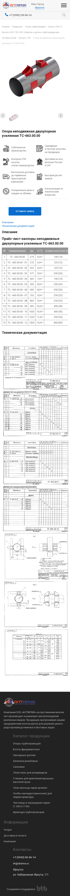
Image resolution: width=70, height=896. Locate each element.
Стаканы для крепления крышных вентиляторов (33, 780)
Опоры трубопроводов (27, 743)
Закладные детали (24, 755)
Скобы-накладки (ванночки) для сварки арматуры (32, 795)
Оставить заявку (25, 211)
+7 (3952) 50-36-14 (24, 857)
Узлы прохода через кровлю (30, 787)
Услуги (8, 829)
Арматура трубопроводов (28, 812)
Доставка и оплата (15, 835)
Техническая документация (18, 225)
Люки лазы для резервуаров (30, 772)
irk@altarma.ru (21, 863)
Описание (7, 222)
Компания (10, 841)
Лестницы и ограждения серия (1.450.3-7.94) (31, 804)
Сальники (19, 766)
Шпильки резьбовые (25, 760)
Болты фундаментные (26, 749)
